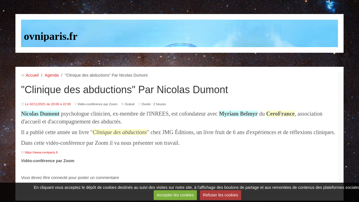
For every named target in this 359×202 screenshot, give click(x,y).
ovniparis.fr (50, 36)
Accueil (32, 75)
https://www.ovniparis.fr (41, 152)
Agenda (52, 75)
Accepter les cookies (175, 195)
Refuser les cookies (220, 195)
